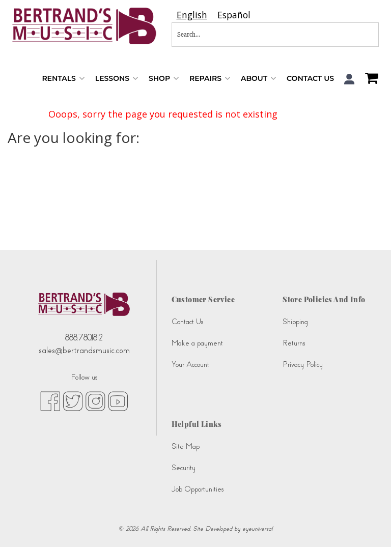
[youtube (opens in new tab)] (118, 401)
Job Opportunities (198, 489)
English (192, 15)
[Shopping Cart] (369, 79)
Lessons (116, 78)
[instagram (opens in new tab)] (95, 401)
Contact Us (310, 78)
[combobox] (192, 15)
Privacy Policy (303, 364)
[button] (349, 79)
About (258, 78)
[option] (234, 15)
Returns (294, 343)
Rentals (63, 78)
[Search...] (241, 34)
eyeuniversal (257, 528)
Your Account (190, 364)
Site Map (186, 446)
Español (233, 15)
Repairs (210, 78)
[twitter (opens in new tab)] (73, 401)
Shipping (295, 322)
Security (184, 468)
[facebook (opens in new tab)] (50, 401)
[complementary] (368, 524)
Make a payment (197, 343)
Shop (164, 78)
